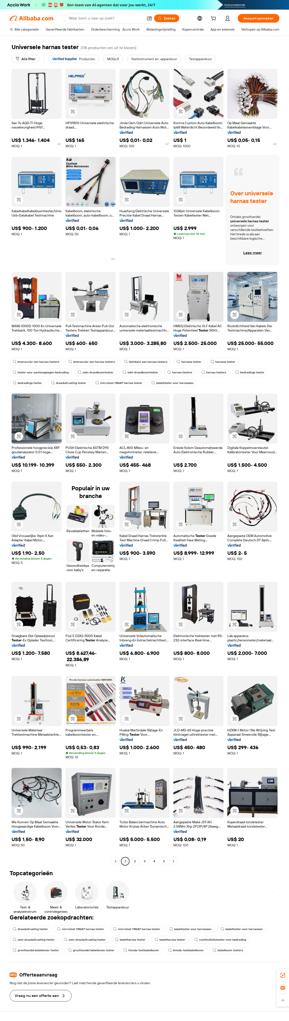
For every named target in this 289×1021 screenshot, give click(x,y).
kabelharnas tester (130, 940)
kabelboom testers (228, 950)
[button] (149, 18)
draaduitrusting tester (68, 383)
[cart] (214, 19)
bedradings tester (249, 372)
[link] (282, 975)
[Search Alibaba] (106, 18)
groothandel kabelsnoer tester (36, 950)
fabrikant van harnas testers (145, 362)
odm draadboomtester (95, 372)
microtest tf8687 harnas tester (118, 383)
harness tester (189, 362)
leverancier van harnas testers (36, 362)
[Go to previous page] (115, 861)
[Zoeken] (166, 18)
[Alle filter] (25, 59)
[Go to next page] (173, 861)
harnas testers (179, 372)
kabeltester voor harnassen (172, 383)
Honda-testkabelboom (141, 950)
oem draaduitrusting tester (34, 940)
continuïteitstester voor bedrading (220, 940)
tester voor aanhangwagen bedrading (41, 372)
